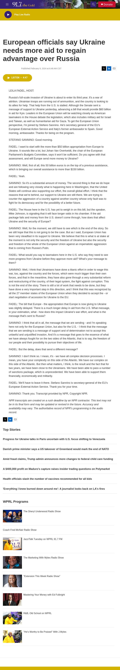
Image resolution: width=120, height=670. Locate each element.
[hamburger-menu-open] (7, 4)
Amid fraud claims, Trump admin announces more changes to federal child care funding (58, 459)
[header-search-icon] (93, 4)
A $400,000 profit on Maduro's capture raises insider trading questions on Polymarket (56, 468)
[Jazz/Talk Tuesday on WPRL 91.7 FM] (12, 544)
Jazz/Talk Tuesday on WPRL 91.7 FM (42, 539)
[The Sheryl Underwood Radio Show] (12, 516)
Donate (108, 4)
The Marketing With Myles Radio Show (43, 557)
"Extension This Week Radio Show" (41, 576)
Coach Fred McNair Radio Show (19, 530)
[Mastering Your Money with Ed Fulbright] (12, 599)
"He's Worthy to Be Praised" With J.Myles (44, 632)
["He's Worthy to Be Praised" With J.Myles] (12, 636)
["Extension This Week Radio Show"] (12, 581)
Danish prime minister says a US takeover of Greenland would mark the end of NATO (56, 449)
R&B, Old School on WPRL (37, 613)
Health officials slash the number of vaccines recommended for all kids (47, 478)
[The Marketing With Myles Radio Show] (12, 562)
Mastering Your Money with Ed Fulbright (44, 594)
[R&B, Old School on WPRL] (12, 618)
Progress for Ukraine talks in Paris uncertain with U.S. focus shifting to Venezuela (54, 439)
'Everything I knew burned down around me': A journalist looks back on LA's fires (54, 488)
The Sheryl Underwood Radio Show (42, 511)
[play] (8, 14)
